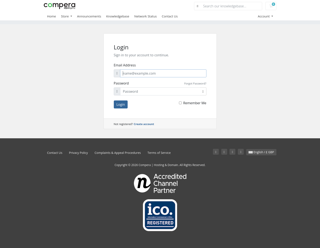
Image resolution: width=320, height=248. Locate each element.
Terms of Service (159, 153)
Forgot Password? (195, 83)
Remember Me (194, 103)
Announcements (89, 16)
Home (51, 16)
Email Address (125, 65)
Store (65, 16)
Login (121, 104)
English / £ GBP (261, 152)
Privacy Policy (78, 153)
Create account (144, 124)
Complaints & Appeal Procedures (118, 153)
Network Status (145, 16)
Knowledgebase (117, 16)
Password (121, 83)
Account (264, 16)
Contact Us (170, 16)
